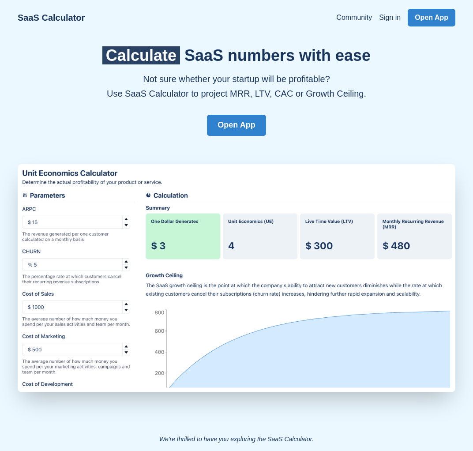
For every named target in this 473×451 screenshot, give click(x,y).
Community (354, 17)
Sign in (390, 17)
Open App (431, 17)
